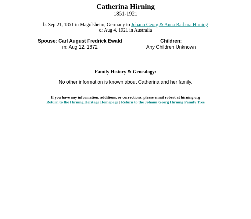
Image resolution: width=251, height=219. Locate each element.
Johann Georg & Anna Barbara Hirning (169, 24)
